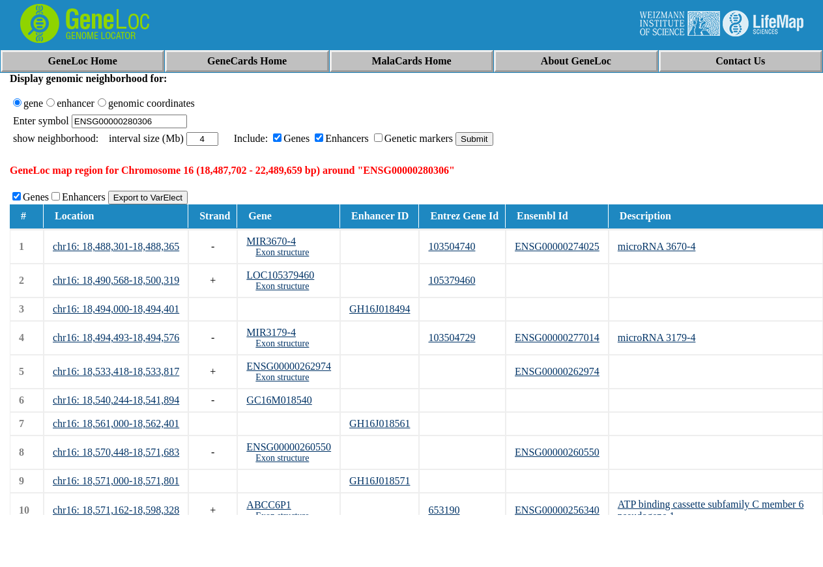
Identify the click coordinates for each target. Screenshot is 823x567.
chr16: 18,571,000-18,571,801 (116, 480)
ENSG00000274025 (557, 246)
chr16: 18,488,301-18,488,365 (116, 246)
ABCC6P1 (268, 504)
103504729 (451, 337)
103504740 (451, 246)
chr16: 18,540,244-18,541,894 (116, 400)
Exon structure (282, 252)
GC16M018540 (278, 400)
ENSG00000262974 (288, 366)
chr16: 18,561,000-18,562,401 (116, 423)
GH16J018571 (379, 480)
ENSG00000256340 (557, 510)
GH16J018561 (379, 423)
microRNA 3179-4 (657, 337)
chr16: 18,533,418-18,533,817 (116, 371)
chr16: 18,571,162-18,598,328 (116, 510)
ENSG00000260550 (288, 446)
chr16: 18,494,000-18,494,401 (116, 308)
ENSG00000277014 (557, 337)
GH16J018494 (379, 308)
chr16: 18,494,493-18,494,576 (116, 337)
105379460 (451, 280)
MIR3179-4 (271, 332)
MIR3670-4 (271, 241)
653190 (443, 510)
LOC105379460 (280, 275)
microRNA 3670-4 (657, 246)
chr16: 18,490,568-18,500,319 (116, 280)
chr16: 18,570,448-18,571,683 (116, 452)
